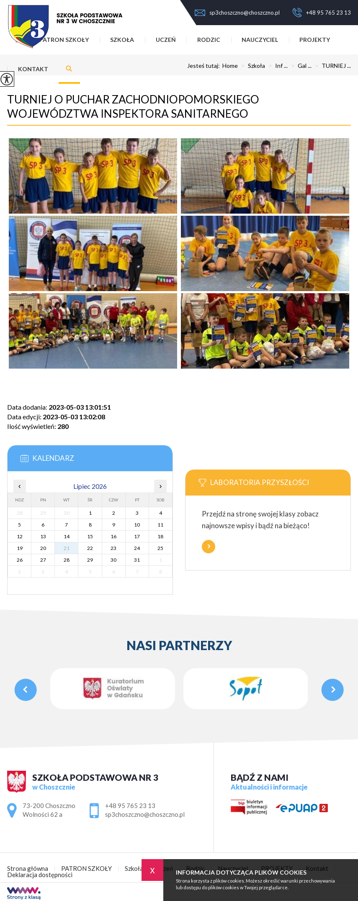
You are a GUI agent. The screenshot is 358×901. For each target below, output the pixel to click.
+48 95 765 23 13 (321, 13)
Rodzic (208, 39)
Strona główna (27, 868)
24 (137, 548)
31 (137, 560)
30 (113, 560)
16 (113, 536)
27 (43, 560)
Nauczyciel (260, 39)
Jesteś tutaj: (204, 66)
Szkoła (251, 66)
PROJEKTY (314, 39)
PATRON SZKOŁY (86, 868)
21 (67, 548)
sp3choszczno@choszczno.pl (237, 12)
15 (90, 536)
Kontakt (33, 68)
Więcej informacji (208, 546)
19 (20, 548)
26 (20, 560)
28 (67, 560)
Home (230, 66)
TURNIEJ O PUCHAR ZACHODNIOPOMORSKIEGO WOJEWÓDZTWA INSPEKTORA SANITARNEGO (133, 106)
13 (43, 536)
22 (90, 548)
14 (67, 536)
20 (43, 548)
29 (90, 560)
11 (160, 524)
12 (20, 536)
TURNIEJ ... (331, 66)
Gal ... (300, 66)
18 (160, 536)
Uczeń (166, 39)
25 (160, 548)
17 (137, 536)
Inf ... (276, 66)
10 (137, 524)
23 (113, 548)
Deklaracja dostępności (39, 875)
